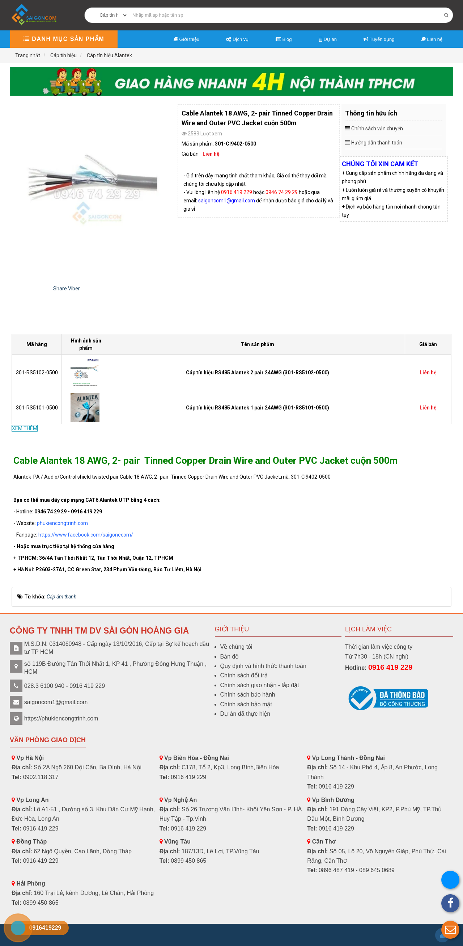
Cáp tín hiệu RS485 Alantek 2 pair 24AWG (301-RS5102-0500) (257, 372)
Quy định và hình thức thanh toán (263, 666)
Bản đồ (229, 656)
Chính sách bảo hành (247, 694)
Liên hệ (431, 39)
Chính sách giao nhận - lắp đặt (259, 685)
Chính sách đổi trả (244, 675)
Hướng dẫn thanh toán (376, 143)
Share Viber (66, 288)
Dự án (328, 39)
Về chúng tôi (236, 647)
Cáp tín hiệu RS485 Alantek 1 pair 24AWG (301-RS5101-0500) (257, 408)
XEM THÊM (24, 428)
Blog (284, 39)
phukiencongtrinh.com (62, 523)
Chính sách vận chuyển (377, 128)
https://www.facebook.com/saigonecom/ (85, 535)
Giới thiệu (186, 39)
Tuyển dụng (379, 39)
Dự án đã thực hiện (245, 714)
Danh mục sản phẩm (64, 39)
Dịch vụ (237, 39)
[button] (450, 930)
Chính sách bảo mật (246, 704)
